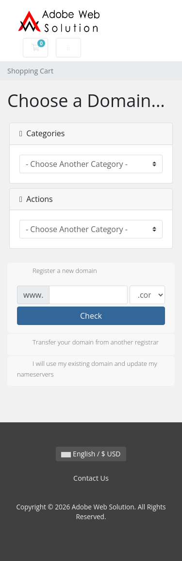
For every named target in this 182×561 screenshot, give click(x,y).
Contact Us (91, 478)
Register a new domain (57, 271)
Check (91, 315)
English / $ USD (90, 453)
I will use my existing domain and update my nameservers (87, 369)
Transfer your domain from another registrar (88, 343)
